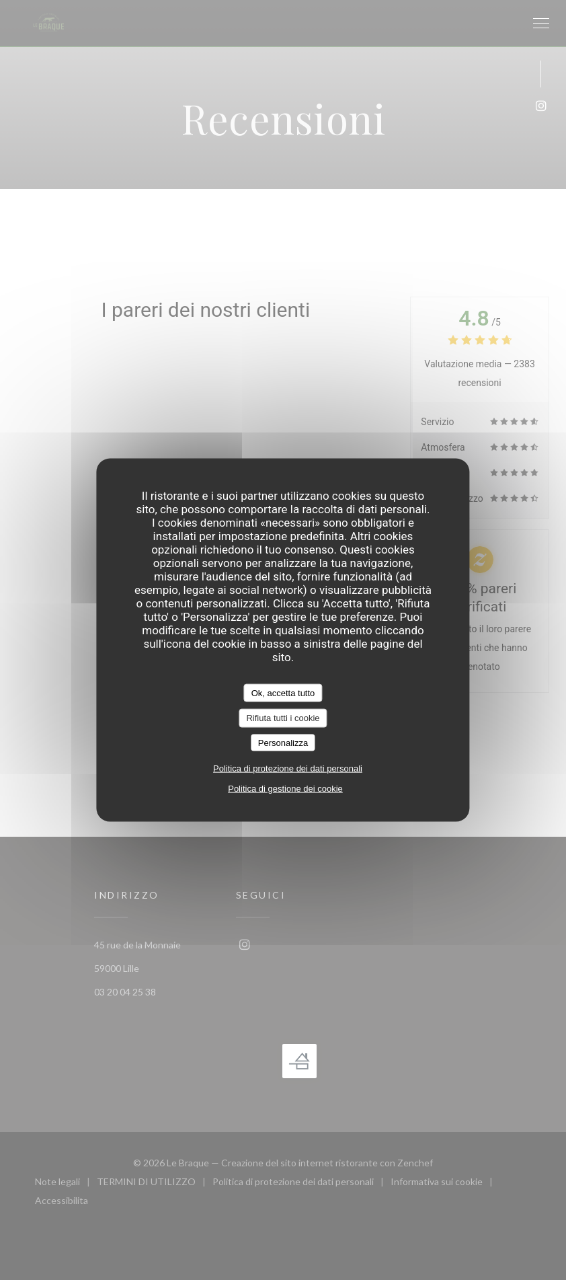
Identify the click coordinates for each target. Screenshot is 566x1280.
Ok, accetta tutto (283, 692)
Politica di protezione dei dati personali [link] (287, 768)
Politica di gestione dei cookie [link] (285, 789)
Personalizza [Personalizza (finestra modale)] (283, 742)
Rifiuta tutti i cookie (282, 718)
